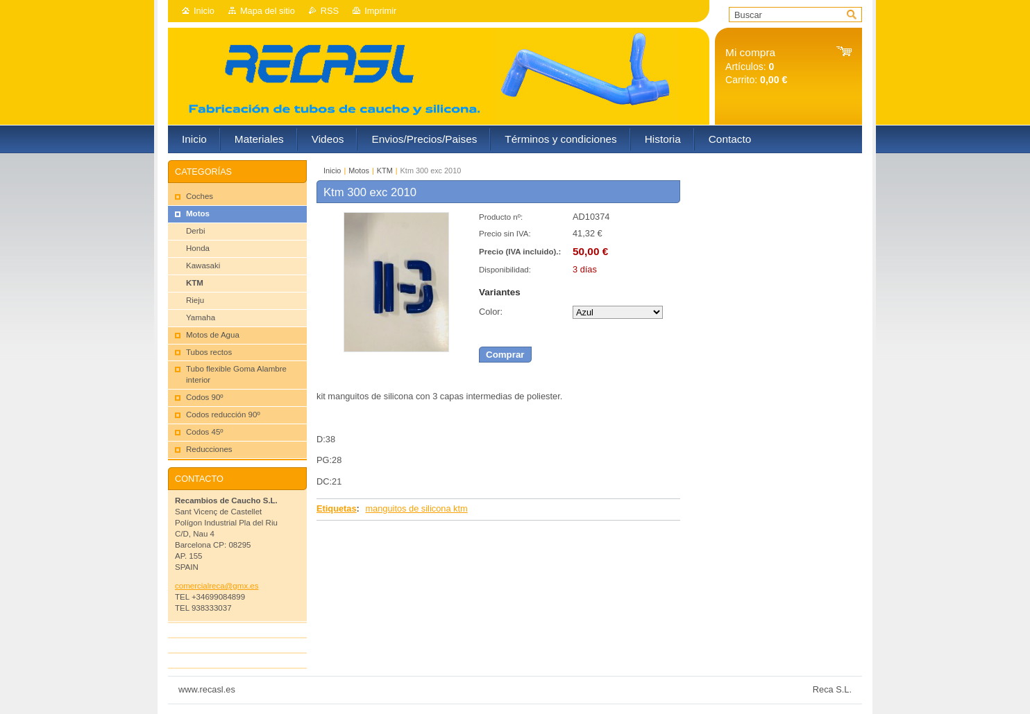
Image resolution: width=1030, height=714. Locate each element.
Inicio (204, 11)
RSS (330, 11)
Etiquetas (336, 508)
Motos (358, 170)
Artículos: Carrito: (756, 66)
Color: (491, 311)
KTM (385, 170)
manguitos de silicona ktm (416, 508)
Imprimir (380, 11)
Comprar (505, 354)
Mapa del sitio (267, 11)
